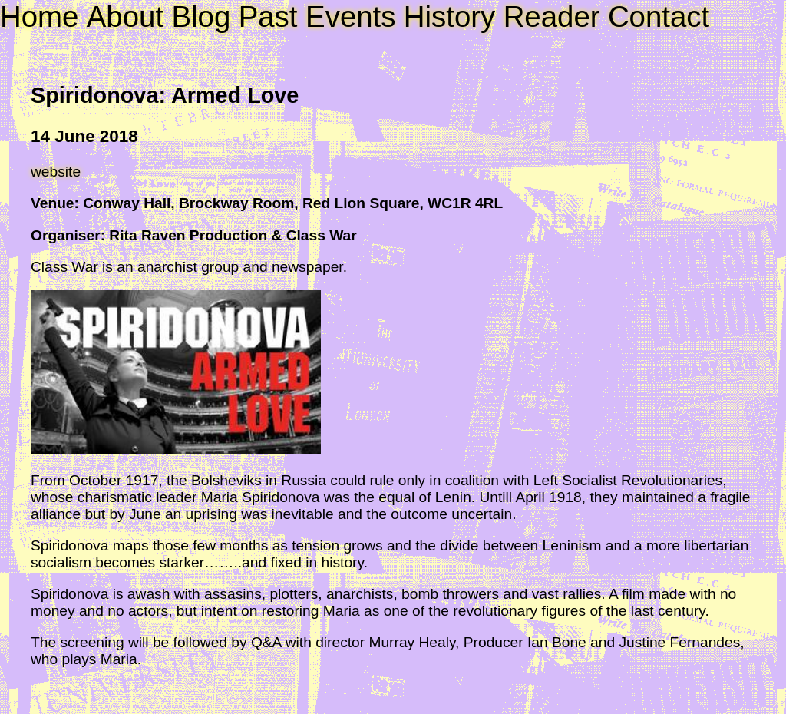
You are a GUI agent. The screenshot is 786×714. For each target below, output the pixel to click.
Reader (552, 16)
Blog (200, 16)
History (449, 16)
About (125, 16)
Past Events (317, 16)
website (56, 172)
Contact (658, 16)
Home (39, 16)
